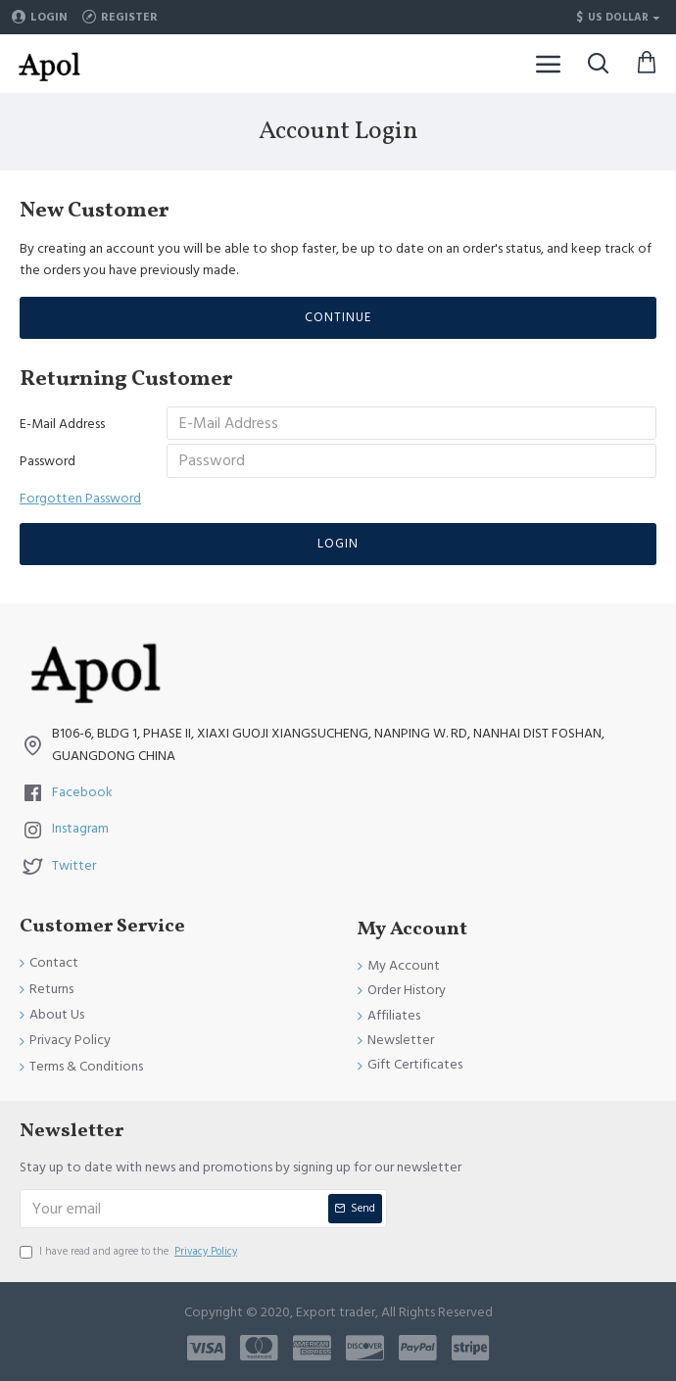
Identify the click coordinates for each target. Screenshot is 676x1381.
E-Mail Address (62, 424)
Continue (338, 317)
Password (47, 471)
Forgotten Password (80, 511)
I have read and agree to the (130, 1252)
